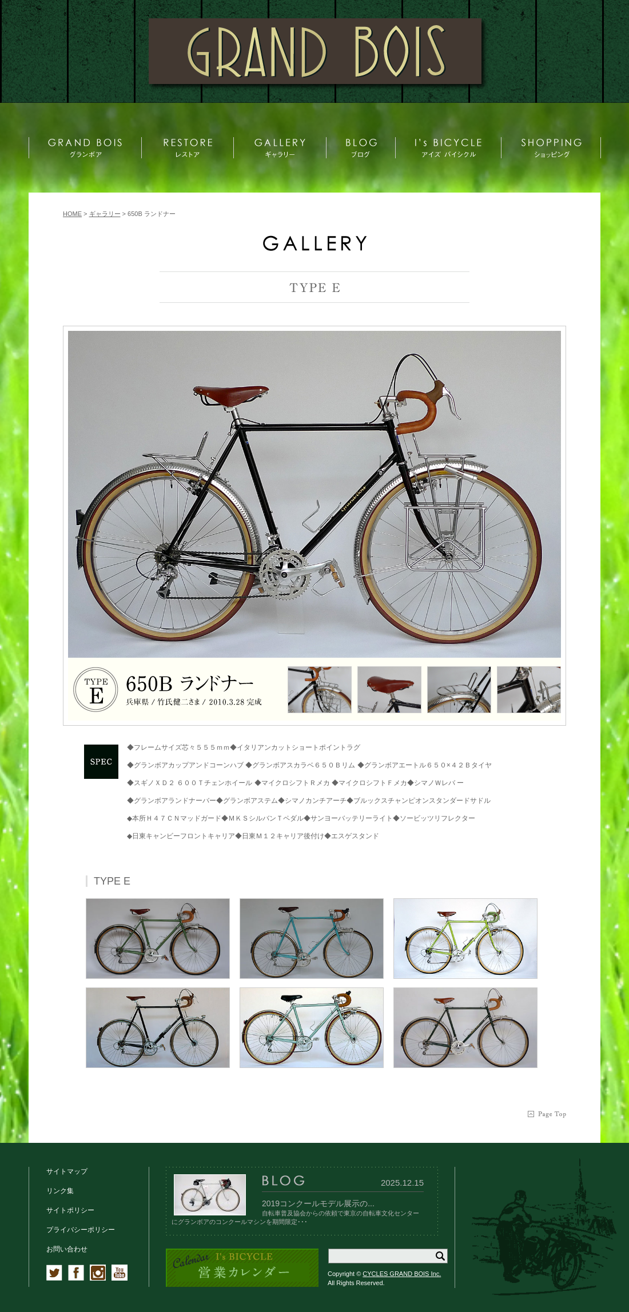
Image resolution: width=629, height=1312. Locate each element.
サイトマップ (66, 1171)
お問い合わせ (66, 1249)
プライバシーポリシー (80, 1230)
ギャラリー (105, 213)
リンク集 (60, 1191)
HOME (72, 213)
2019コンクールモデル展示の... (318, 1203)
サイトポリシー (70, 1210)
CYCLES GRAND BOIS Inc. (402, 1273)
